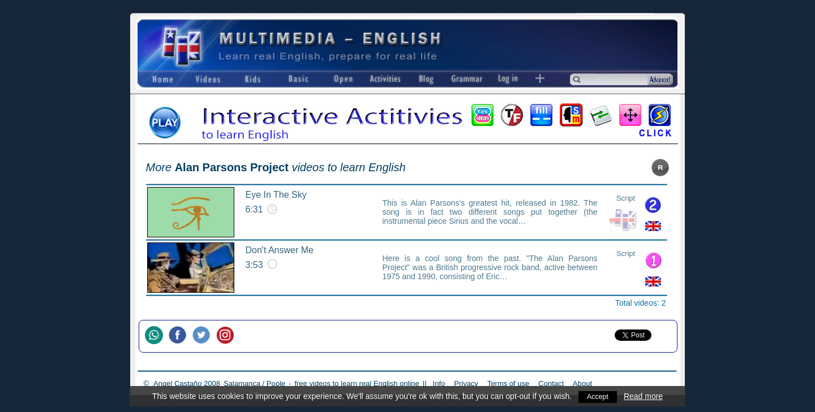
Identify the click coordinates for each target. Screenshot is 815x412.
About (582, 383)
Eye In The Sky (276, 195)
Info (439, 383)
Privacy (466, 383)
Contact (551, 383)
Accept (598, 396)
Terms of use (508, 383)
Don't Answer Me (280, 250)
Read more (644, 396)
